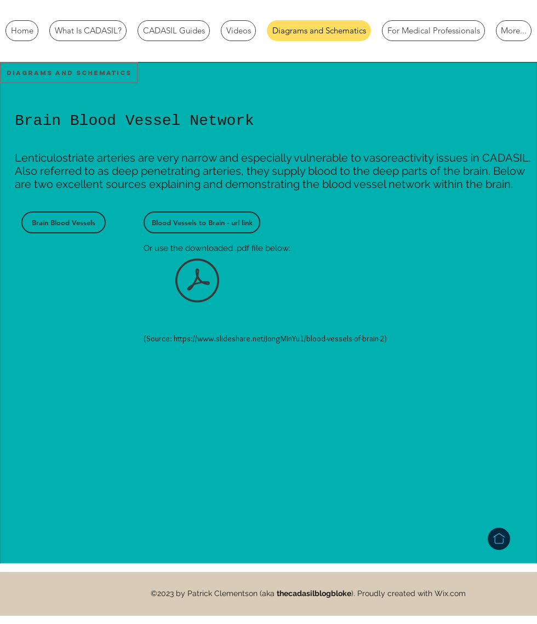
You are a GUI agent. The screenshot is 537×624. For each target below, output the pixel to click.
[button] (69, 72)
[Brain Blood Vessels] (63, 222)
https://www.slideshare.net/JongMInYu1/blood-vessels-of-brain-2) (280, 339)
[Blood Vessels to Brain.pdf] (197, 281)
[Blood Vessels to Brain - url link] (202, 222)
